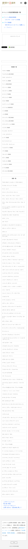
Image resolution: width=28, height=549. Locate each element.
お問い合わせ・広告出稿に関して (13, 507)
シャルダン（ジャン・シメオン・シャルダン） (12, 286)
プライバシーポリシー (10, 505)
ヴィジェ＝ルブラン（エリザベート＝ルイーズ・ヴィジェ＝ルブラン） (13, 207)
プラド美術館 (7, 22)
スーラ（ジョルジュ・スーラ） (8, 299)
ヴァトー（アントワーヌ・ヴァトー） (10, 192)
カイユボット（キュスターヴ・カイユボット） (12, 225)
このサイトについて (9, 501)
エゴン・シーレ (5, 218)
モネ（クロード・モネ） (7, 434)
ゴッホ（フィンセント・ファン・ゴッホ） (11, 263)
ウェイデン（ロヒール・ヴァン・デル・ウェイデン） (13, 211)
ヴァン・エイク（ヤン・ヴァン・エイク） (11, 195)
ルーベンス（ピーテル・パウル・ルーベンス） (12, 474)
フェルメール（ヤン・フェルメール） (10, 369)
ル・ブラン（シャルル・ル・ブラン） (10, 471)
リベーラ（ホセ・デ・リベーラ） (9, 467)
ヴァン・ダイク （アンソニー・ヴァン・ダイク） (12, 198)
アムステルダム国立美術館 (8, 74)
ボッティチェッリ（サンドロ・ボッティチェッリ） (13, 404)
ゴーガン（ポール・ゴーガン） (8, 256)
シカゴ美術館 (5, 114)
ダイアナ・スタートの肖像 (12, 19)
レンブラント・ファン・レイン (9, 487)
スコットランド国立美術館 (8, 117)
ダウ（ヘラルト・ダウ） (7, 321)
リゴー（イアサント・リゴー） (8, 461)
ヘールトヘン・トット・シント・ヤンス (10, 390)
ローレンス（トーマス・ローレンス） (10, 491)
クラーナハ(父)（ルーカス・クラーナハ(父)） (11, 246)
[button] (25, 3)
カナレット (4, 231)
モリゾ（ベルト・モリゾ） (8, 437)
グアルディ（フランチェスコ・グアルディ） (11, 243)
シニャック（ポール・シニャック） (9, 283)
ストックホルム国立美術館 (8, 120)
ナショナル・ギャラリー (7, 130)
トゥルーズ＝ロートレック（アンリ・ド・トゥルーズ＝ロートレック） (13, 338)
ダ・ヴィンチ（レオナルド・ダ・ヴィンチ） (11, 313)
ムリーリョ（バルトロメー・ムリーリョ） (11, 424)
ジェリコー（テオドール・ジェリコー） (10, 276)
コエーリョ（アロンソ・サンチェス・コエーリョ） (13, 259)
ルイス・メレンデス (6, 477)
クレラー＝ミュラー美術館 (8, 104)
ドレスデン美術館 (6, 127)
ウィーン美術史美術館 (10, 17)
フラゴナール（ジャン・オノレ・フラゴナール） (12, 379)
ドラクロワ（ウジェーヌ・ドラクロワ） (10, 346)
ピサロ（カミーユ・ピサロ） (8, 359)
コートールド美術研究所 (7, 107)
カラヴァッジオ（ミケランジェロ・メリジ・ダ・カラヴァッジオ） (13, 235)
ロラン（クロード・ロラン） (8, 494)
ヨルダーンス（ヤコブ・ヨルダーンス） (10, 447)
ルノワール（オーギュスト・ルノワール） (11, 481)
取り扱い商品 (7, 503)
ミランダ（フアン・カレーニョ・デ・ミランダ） (12, 417)
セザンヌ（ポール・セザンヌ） (9, 309)
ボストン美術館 (5, 157)
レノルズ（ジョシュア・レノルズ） (9, 484)
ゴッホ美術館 (5, 110)
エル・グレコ (5, 221)
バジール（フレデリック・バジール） (10, 349)
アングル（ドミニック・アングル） (9, 185)
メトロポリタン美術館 (7, 164)
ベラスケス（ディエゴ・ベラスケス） (10, 394)
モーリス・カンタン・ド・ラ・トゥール (10, 430)
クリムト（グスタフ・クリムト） (9, 249)
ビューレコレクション (7, 141)
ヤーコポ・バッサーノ (7, 440)
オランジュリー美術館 (7, 97)
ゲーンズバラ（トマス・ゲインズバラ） (10, 253)
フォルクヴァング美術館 (7, 147)
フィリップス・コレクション (8, 144)
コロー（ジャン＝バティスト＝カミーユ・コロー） (13, 269)
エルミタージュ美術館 (7, 90)
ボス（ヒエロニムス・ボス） (8, 400)
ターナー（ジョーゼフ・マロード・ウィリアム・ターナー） (13, 317)
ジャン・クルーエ (6, 289)
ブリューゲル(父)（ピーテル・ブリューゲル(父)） (12, 387)
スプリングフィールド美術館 (8, 124)
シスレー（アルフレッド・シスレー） (10, 279)
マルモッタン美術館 (6, 161)
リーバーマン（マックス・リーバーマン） (11, 457)
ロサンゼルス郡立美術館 (7, 171)
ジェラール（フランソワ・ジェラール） (10, 273)
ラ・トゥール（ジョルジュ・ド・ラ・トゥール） (12, 451)
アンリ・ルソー (5, 188)
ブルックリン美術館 (6, 154)
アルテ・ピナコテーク (7, 77)
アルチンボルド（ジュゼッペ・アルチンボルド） (12, 182)
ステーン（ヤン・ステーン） (8, 303)
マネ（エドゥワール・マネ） (8, 410)
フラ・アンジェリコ (6, 376)
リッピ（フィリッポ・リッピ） (9, 464)
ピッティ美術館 (5, 137)
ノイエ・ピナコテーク (7, 134)
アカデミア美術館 (6, 70)
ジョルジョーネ (5, 296)
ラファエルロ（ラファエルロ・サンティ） (11, 454)
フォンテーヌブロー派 (7, 372)
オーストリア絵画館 (6, 94)
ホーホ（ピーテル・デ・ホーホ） (9, 397)
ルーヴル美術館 (5, 167)
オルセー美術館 (5, 100)
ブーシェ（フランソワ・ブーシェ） (9, 366)
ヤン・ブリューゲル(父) (7, 444)
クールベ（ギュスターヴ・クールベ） (10, 239)
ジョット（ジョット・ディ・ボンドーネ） (11, 293)
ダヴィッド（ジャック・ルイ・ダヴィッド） (11, 324)
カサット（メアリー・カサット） (9, 228)
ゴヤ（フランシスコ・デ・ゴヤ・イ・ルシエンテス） (13, 266)
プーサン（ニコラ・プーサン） (8, 362)
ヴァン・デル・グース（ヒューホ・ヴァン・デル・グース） (13, 203)
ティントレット (5, 331)
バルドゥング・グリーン (7, 356)
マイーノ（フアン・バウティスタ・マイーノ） (12, 407)
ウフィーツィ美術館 (6, 87)
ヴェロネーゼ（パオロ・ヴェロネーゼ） (10, 214)
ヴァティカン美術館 (6, 80)
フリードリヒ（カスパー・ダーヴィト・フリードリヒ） (13, 383)
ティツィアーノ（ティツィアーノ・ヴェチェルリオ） (13, 327)
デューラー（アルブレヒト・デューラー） (11, 334)
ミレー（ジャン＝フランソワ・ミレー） (10, 420)
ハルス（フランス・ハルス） (8, 352)
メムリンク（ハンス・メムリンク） (9, 427)
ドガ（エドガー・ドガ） (7, 342)
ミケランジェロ (5, 414)
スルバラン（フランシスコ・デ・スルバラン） (12, 306)
